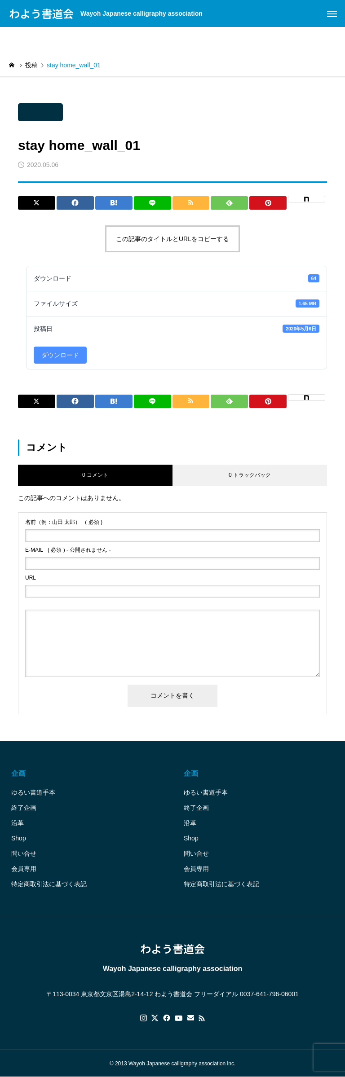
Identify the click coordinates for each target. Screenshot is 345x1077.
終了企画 (23, 807)
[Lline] (152, 203)
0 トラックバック (250, 475)
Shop (18, 838)
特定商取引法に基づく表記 (49, 884)
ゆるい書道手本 (33, 792)
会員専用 (23, 868)
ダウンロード (60, 355)
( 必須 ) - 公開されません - (68, 550)
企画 (18, 773)
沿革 (17, 822)
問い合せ (23, 853)
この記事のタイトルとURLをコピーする (172, 238)
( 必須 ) (63, 522)
